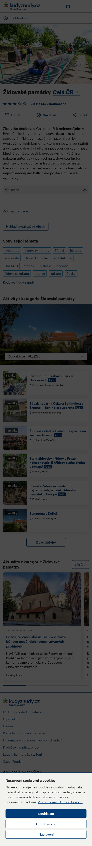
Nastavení (46, 834)
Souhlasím (46, 813)
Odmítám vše (46, 824)
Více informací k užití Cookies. (60, 802)
